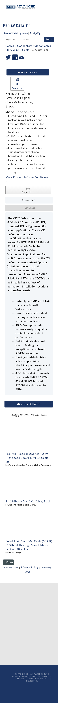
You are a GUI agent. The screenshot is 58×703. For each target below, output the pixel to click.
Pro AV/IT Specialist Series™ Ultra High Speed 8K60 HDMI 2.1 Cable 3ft (27, 457)
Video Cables (42, 45)
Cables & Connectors (18, 45)
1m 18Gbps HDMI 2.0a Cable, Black (28, 501)
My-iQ (35, 33)
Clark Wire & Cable (17, 49)
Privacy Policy (29, 567)
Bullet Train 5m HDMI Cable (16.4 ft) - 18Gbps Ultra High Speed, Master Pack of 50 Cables (28, 545)
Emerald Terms (11, 567)
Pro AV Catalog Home (16, 33)
